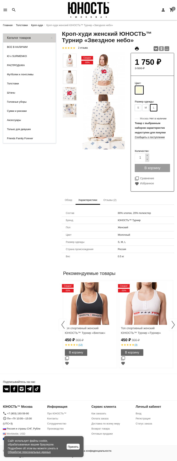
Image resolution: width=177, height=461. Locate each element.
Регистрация (143, 418)
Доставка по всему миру (106, 423)
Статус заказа (144, 423)
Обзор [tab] (68, 200)
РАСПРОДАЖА (16, 65)
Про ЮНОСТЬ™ (56, 413)
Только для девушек (19, 129)
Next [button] (173, 325)
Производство (55, 428)
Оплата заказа (100, 418)
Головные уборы (16, 101)
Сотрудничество (56, 423)
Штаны (11, 92)
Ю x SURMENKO (17, 56)
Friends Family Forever (20, 138)
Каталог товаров (19, 37)
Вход (138, 413)
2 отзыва (83, 47)
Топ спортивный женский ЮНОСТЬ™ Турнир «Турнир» (141, 330)
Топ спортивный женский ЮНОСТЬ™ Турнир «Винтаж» (85, 330)
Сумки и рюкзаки (17, 110)
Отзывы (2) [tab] (109, 200)
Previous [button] (63, 325)
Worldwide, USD (14, 433)
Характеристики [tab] (87, 200)
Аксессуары (14, 120)
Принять (73, 446)
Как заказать (99, 413)
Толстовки (13, 83)
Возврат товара (101, 428)
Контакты (52, 418)
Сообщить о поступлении (150, 137)
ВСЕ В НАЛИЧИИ (17, 46)
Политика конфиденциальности (92, 450)
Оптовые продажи (102, 433)
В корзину (76, 352)
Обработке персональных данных (29, 452)
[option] (90, 324)
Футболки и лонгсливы (20, 74)
